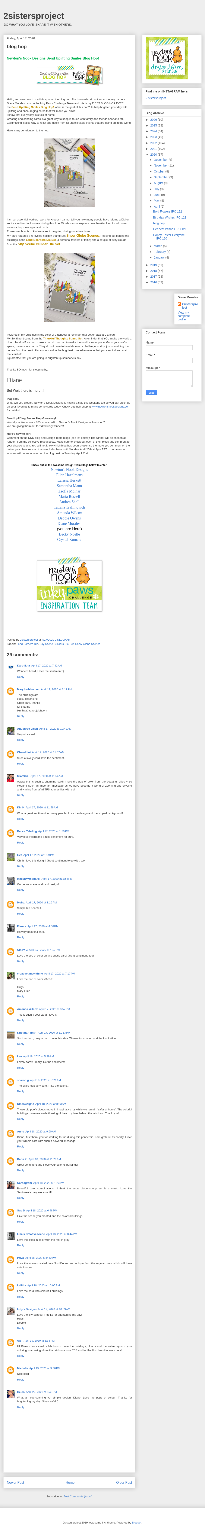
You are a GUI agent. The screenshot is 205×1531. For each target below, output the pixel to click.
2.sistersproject (156, 98)
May (157, 200)
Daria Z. (22, 1159)
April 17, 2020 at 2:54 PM (56, 878)
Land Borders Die (27, 644)
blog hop (159, 223)
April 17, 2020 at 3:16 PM (41, 902)
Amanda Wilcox (69, 513)
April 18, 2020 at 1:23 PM (48, 1182)
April (157, 206)
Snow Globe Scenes (87, 644)
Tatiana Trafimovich (69, 507)
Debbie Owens (69, 518)
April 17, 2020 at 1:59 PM (38, 855)
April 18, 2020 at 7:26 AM (45, 1080)
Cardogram (24, 1182)
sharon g (23, 1080)
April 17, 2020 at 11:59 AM (42, 807)
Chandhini (24, 752)
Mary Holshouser (28, 689)
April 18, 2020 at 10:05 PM (43, 1285)
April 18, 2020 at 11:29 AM (45, 1159)
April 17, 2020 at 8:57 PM (54, 1009)
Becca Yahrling (27, 831)
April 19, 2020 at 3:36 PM (44, 1368)
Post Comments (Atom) (77, 1496)
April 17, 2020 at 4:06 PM (43, 926)
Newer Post (15, 1482)
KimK (20, 807)
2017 (154, 276)
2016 (154, 282)
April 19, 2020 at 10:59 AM (54, 1309)
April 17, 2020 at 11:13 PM (54, 1032)
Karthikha (23, 665)
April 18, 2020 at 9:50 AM (40, 1131)
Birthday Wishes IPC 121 (169, 217)
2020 (154, 154)
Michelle (22, 1368)
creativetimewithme (30, 973)
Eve (19, 855)
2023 (154, 137)
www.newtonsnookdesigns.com (111, 406)
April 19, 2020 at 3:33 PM (39, 1340)
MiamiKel (23, 776)
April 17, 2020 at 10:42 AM (55, 728)
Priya (20, 1257)
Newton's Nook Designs (69, 469)
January (159, 257)
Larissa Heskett (69, 480)
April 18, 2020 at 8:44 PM (61, 1234)
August (159, 183)
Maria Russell (69, 496)
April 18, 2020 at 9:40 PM (40, 1257)
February (160, 251)
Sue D (21, 1210)
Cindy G (22, 949)
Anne (20, 1131)
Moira (21, 902)
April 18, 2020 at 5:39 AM (38, 1056)
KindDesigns (25, 1103)
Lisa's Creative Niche (31, 1234)
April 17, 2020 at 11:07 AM (48, 752)
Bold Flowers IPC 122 (167, 211)
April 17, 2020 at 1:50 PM (53, 831)
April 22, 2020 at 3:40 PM (41, 1392)
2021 (154, 148)
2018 (154, 270)
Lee (19, 1056)
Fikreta (21, 926)
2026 (154, 119)
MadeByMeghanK (28, 878)
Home (70, 1482)
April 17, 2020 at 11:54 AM (47, 776)
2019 (154, 265)
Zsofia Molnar (69, 491)
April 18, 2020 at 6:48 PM (41, 1210)
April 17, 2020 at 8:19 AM (56, 689)
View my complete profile (184, 316)
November (161, 165)
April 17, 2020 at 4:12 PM (44, 949)
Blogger (136, 1522)
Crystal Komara (69, 539)
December (161, 159)
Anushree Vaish (27, 728)
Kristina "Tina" (27, 1032)
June (157, 194)
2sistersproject (33, 16)
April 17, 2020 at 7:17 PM (59, 973)
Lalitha (21, 1285)
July (157, 189)
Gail (19, 1340)
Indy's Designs (27, 1309)
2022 (154, 143)
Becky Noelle (69, 534)
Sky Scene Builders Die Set (57, 644)
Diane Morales (69, 523)
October (159, 171)
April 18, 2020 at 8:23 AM (50, 1103)
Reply (20, 676)
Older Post (124, 1482)
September (161, 177)
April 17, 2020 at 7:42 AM (46, 665)
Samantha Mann (69, 486)
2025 (154, 125)
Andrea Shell (69, 502)
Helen (21, 1392)
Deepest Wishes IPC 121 (169, 229)
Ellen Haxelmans (69, 475)
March (158, 246)
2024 (154, 131)
